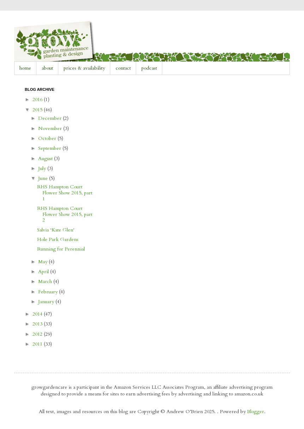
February (48, 291)
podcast (149, 68)
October (48, 138)
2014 (38, 314)
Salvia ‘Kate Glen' (55, 230)
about (47, 68)
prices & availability (84, 68)
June (43, 178)
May (43, 261)
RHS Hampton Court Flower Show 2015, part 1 (64, 192)
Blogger (255, 411)
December (50, 118)
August (46, 158)
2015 (38, 109)
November (50, 128)
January (46, 301)
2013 (38, 324)
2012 (38, 334)
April (44, 271)
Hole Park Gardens (57, 239)
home (25, 68)
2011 (38, 344)
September (50, 148)
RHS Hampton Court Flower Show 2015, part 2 (64, 214)
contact (123, 68)
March (45, 281)
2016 (38, 99)
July (42, 168)
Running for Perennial (61, 249)
